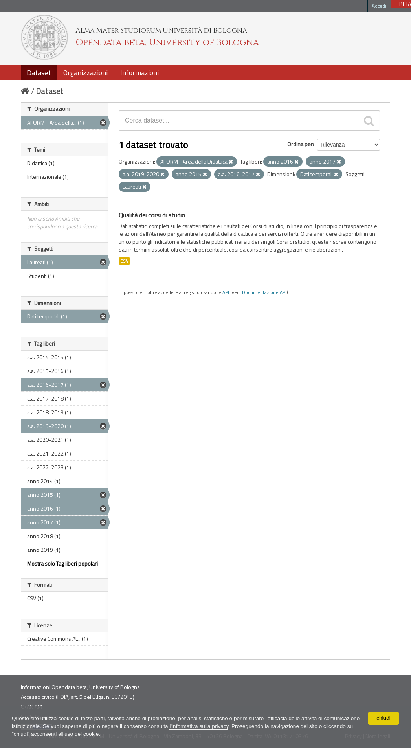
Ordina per (300, 144)
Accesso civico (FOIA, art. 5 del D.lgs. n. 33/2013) (77, 697)
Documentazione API (264, 292)
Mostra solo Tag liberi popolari (62, 563)
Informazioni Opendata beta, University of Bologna (80, 687)
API (225, 292)
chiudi (383, 718)
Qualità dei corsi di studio (152, 215)
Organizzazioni (85, 72)
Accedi (379, 6)
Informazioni (139, 72)
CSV (124, 261)
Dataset (39, 72)
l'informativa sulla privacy (242, 726)
